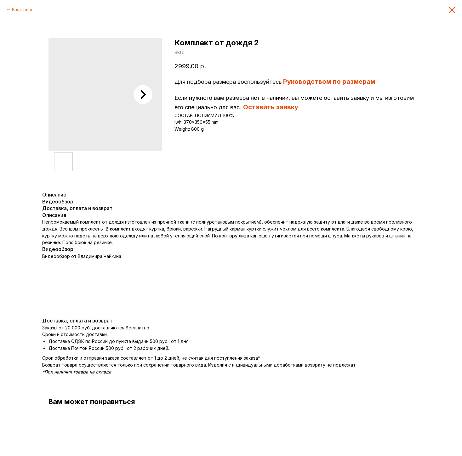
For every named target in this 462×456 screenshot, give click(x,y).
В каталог (22, 9)
